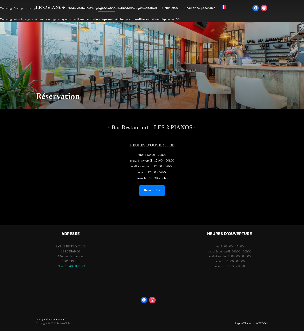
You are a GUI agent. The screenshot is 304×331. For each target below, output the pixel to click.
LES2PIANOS (51, 7)
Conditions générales (199, 8)
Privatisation (147, 8)
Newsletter (170, 8)
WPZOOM (262, 323)
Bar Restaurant (81, 8)
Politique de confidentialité (50, 319)
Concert (127, 8)
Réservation (106, 8)
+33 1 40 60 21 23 (73, 266)
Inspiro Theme (243, 323)
